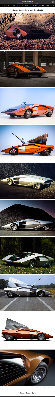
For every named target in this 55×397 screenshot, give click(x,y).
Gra (47, 5)
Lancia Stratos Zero (21, 10)
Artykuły (33, 5)
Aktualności (6, 5)
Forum (41, 5)
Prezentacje (18, 5)
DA (26, 5)
